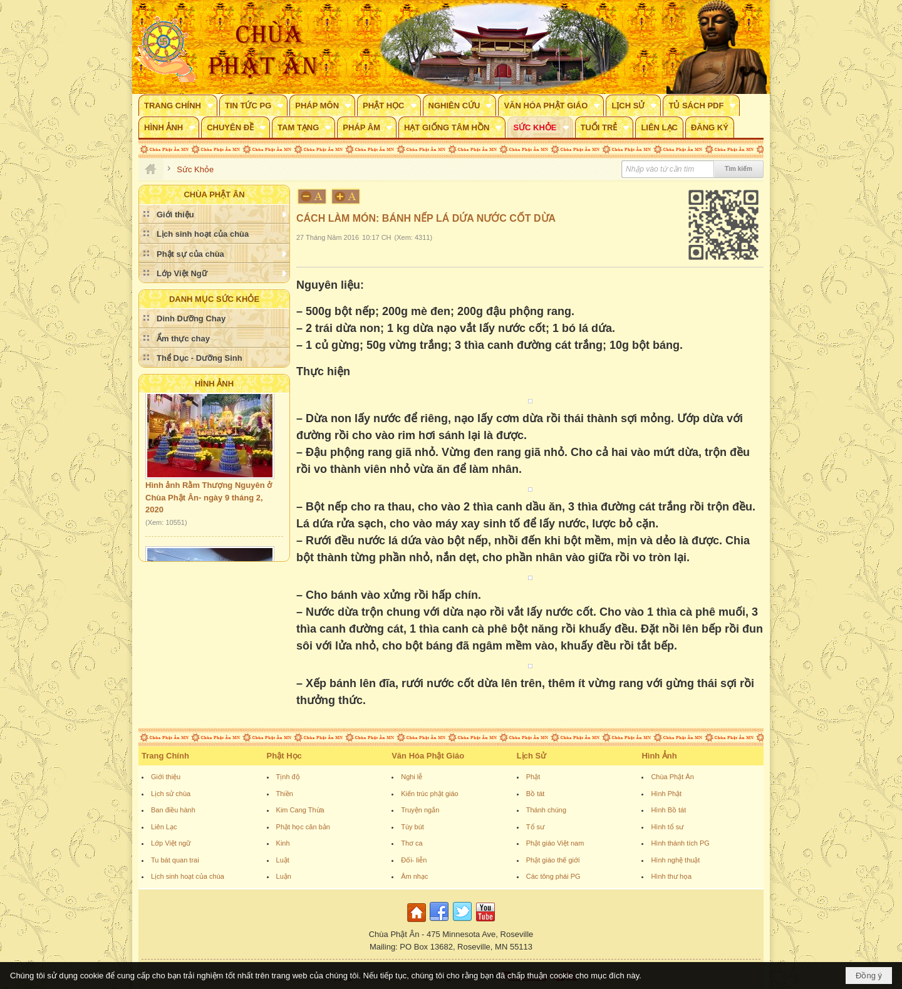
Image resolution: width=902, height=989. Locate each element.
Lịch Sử (531, 755)
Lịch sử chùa (170, 793)
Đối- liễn (414, 860)
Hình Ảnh (214, 383)
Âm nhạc (414, 876)
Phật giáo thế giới (553, 860)
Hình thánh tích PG (680, 843)
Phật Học (284, 755)
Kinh (283, 843)
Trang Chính (165, 755)
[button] (177, 105)
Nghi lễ (411, 776)
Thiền (284, 793)
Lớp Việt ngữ (170, 843)
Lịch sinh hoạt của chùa (187, 876)
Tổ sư (535, 827)
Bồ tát (535, 793)
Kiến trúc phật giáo (430, 793)
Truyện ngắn (420, 810)
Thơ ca (412, 843)
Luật (282, 860)
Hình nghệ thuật (675, 860)
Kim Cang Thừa (300, 810)
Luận (283, 876)
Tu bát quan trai (175, 860)
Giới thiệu (165, 776)
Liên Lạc (164, 827)
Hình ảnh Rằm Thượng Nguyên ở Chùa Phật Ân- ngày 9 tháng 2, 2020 (208, 499)
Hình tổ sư (667, 827)
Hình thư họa (671, 876)
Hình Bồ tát (668, 810)
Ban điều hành (173, 810)
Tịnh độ (288, 776)
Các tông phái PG (553, 876)
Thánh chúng (546, 810)
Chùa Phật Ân (672, 776)
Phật (533, 776)
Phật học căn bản (303, 827)
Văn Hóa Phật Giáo (427, 755)
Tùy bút (412, 827)
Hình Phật (666, 793)
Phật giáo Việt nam (555, 843)
